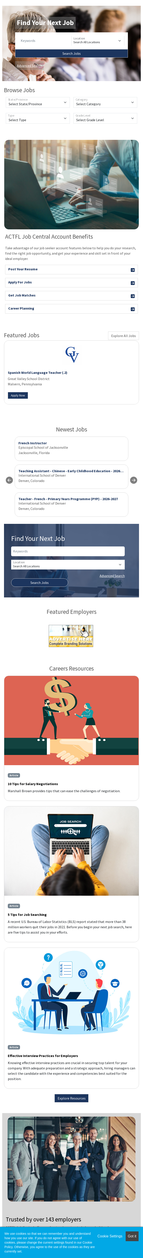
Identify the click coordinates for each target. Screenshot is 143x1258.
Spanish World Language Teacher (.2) (37, 372)
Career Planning (71, 309)
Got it (132, 1236)
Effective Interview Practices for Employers (43, 1055)
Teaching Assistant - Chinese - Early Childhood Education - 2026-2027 (73, 471)
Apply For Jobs (71, 283)
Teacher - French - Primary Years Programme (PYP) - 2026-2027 (68, 499)
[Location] (97, 41)
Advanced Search (29, 65)
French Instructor (32, 443)
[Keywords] (45, 41)
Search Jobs (71, 53)
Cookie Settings (109, 1236)
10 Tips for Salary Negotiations (33, 784)
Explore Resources (72, 1098)
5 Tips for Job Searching (27, 914)
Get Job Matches (71, 296)
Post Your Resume (71, 270)
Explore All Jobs (123, 336)
